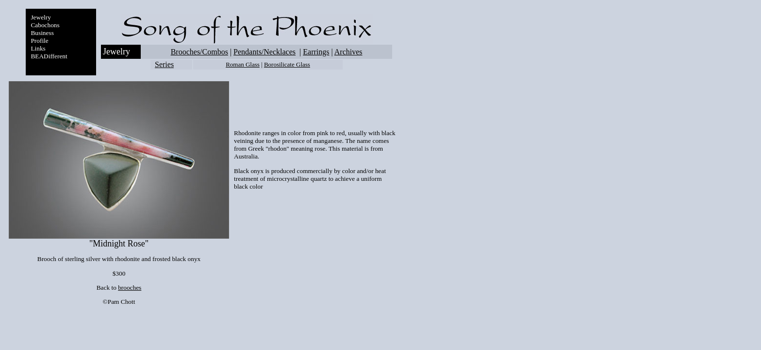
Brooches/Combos (199, 52)
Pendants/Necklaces (264, 52)
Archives (348, 52)
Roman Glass (243, 64)
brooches (129, 287)
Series (164, 64)
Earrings (316, 52)
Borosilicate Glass (287, 64)
